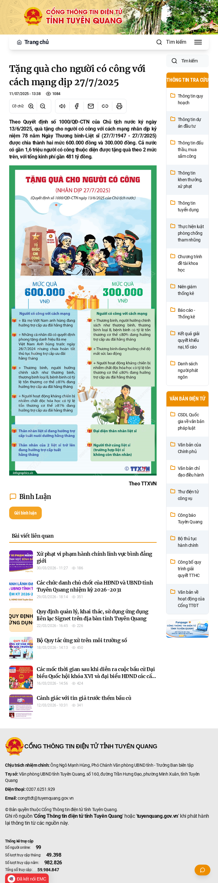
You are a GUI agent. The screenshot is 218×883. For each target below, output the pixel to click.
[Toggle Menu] (198, 42)
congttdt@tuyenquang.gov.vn (46, 798)
